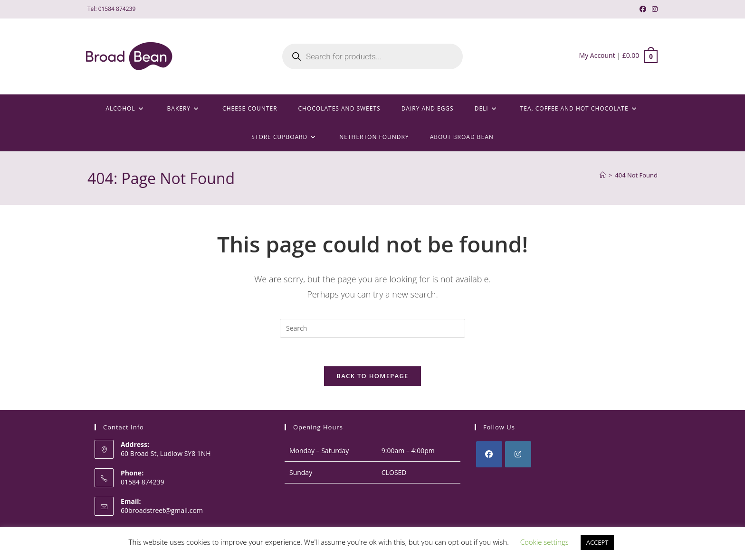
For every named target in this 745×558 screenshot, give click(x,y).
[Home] (603, 175)
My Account (597, 55)
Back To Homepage (372, 376)
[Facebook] (489, 455)
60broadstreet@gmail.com (162, 510)
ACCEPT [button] (597, 542)
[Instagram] (518, 455)
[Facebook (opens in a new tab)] (643, 9)
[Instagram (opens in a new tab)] (653, 9)
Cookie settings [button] (544, 542)
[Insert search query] (372, 328)
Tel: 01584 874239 (111, 9)
